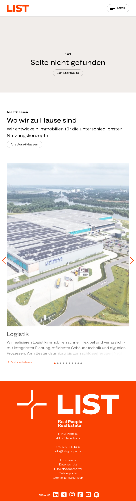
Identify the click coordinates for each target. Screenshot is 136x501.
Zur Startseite (68, 73)
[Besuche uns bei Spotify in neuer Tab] (96, 496)
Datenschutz (68, 464)
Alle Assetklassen (24, 144)
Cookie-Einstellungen (68, 477)
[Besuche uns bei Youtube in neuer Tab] (88, 496)
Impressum (68, 460)
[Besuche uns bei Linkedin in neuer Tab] (55, 496)
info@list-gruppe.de (68, 451)
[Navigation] (118, 8)
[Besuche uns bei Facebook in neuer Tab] (80, 496)
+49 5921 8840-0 (68, 447)
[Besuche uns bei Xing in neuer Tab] (64, 496)
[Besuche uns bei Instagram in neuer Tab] (72, 496)
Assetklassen (17, 112)
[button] (4, 261)
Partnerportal (68, 473)
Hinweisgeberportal (68, 469)
